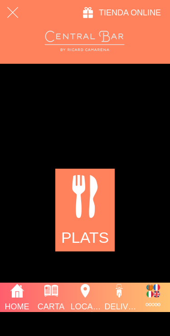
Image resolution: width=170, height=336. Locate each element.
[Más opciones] (153, 297)
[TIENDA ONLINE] (121, 13)
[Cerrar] (12, 12)
